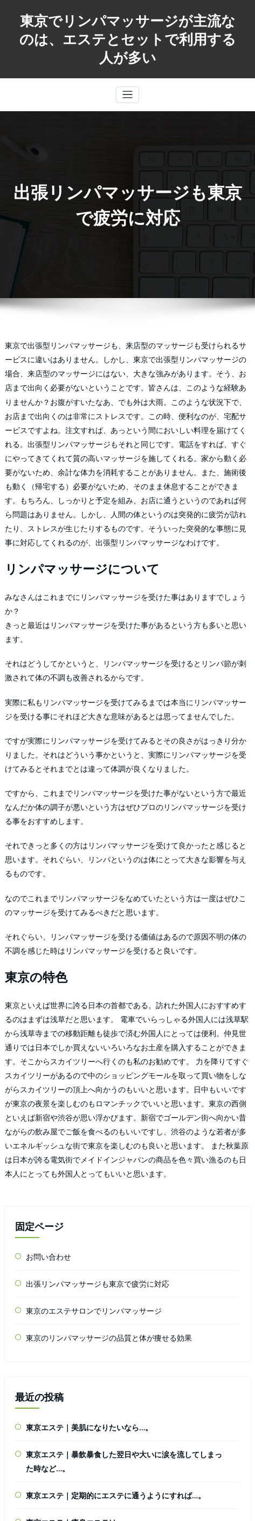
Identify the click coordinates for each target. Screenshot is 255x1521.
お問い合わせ (45, 1066)
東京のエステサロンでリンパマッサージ (84, 1116)
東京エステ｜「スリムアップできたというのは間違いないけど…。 (122, 1342)
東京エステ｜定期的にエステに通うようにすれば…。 (103, 1292)
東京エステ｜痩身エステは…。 (70, 1317)
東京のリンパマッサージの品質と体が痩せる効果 (97, 1142)
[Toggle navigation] (127, 87)
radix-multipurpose (147, 1507)
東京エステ (42, 1430)
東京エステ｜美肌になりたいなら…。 (80, 1229)
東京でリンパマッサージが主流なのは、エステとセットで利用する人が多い (127, 35)
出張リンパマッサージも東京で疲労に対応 (87, 1092)
